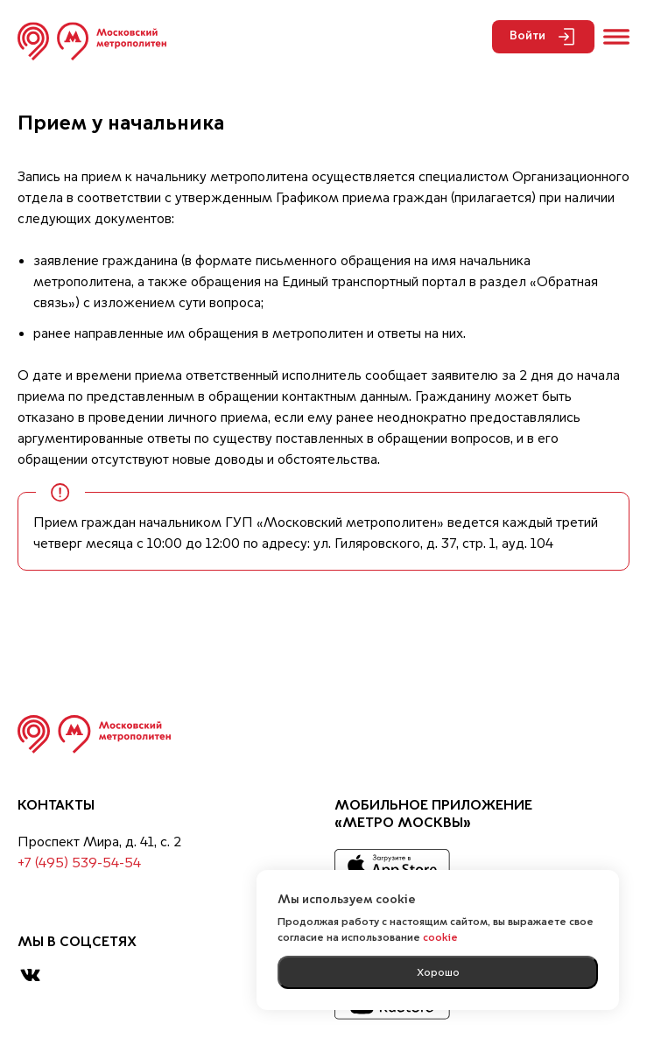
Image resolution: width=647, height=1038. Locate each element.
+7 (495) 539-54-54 (79, 864)
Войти (543, 36)
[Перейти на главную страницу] (92, 41)
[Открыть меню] (616, 37)
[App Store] (392, 866)
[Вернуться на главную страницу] (94, 734)
